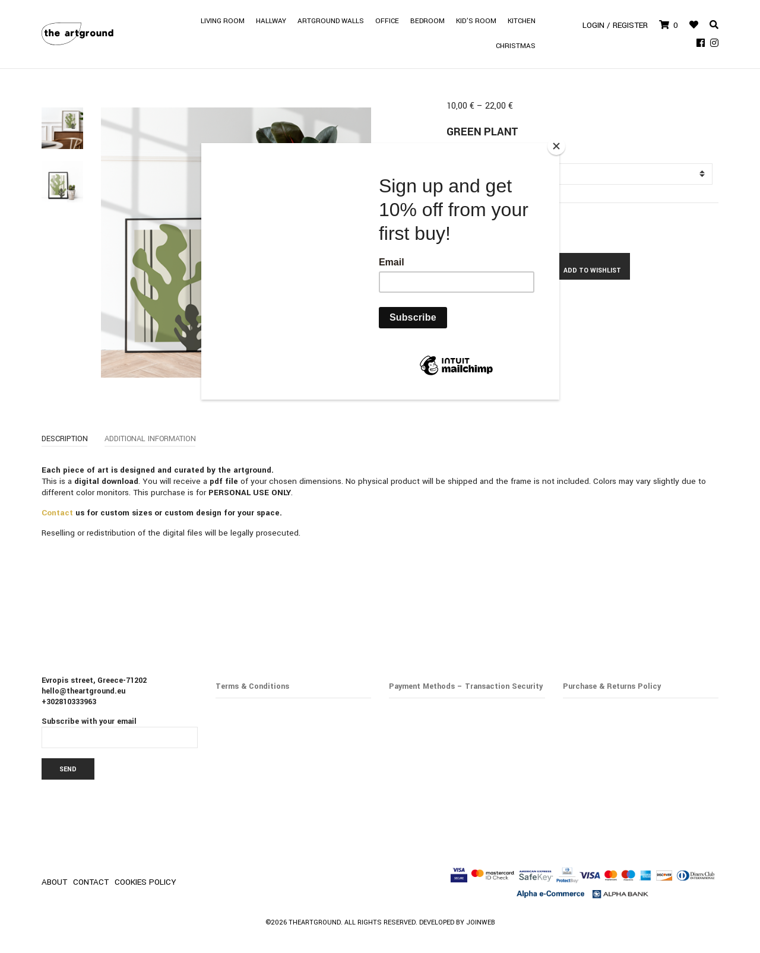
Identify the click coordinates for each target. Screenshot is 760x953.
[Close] (556, 146)
